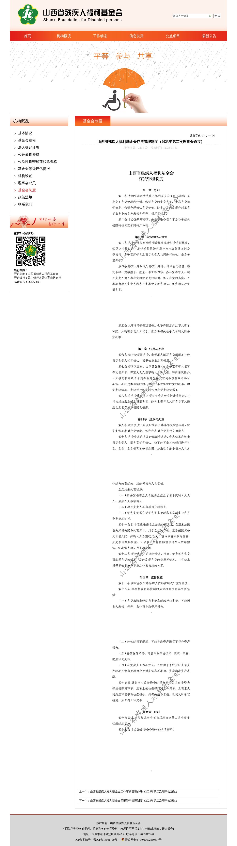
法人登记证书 (28, 147)
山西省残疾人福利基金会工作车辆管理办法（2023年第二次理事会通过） (134, 791)
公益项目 (173, 36)
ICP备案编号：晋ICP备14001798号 (96, 839)
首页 (27, 36)
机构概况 (64, 36)
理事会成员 (27, 183)
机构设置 (25, 176)
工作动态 (100, 36)
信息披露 (136, 36)
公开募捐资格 (28, 155)
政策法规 (25, 197)
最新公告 (209, 36)
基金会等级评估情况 (34, 169)
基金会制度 (27, 190)
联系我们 (25, 204)
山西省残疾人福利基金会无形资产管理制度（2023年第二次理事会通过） (134, 800)
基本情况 (25, 133)
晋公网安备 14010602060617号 (141, 839)
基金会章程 (27, 140)
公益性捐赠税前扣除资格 (37, 162)
